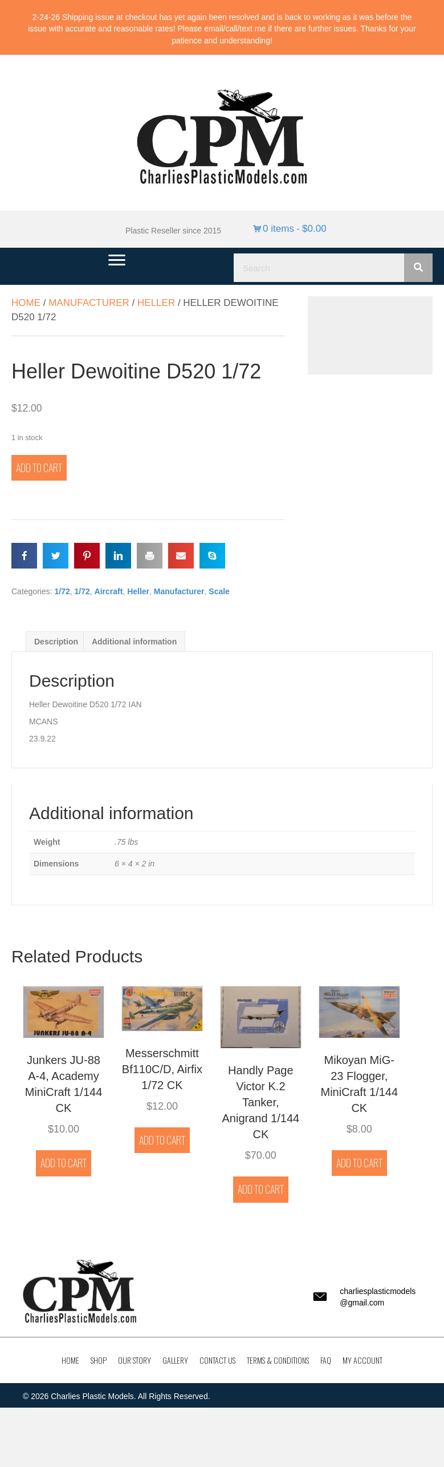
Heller (156, 302)
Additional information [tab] (134, 641)
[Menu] (117, 260)
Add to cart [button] (63, 1162)
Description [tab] (56, 641)
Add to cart (39, 467)
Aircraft (109, 591)
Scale (219, 591)
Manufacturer (88, 302)
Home (25, 302)
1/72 (62, 591)
